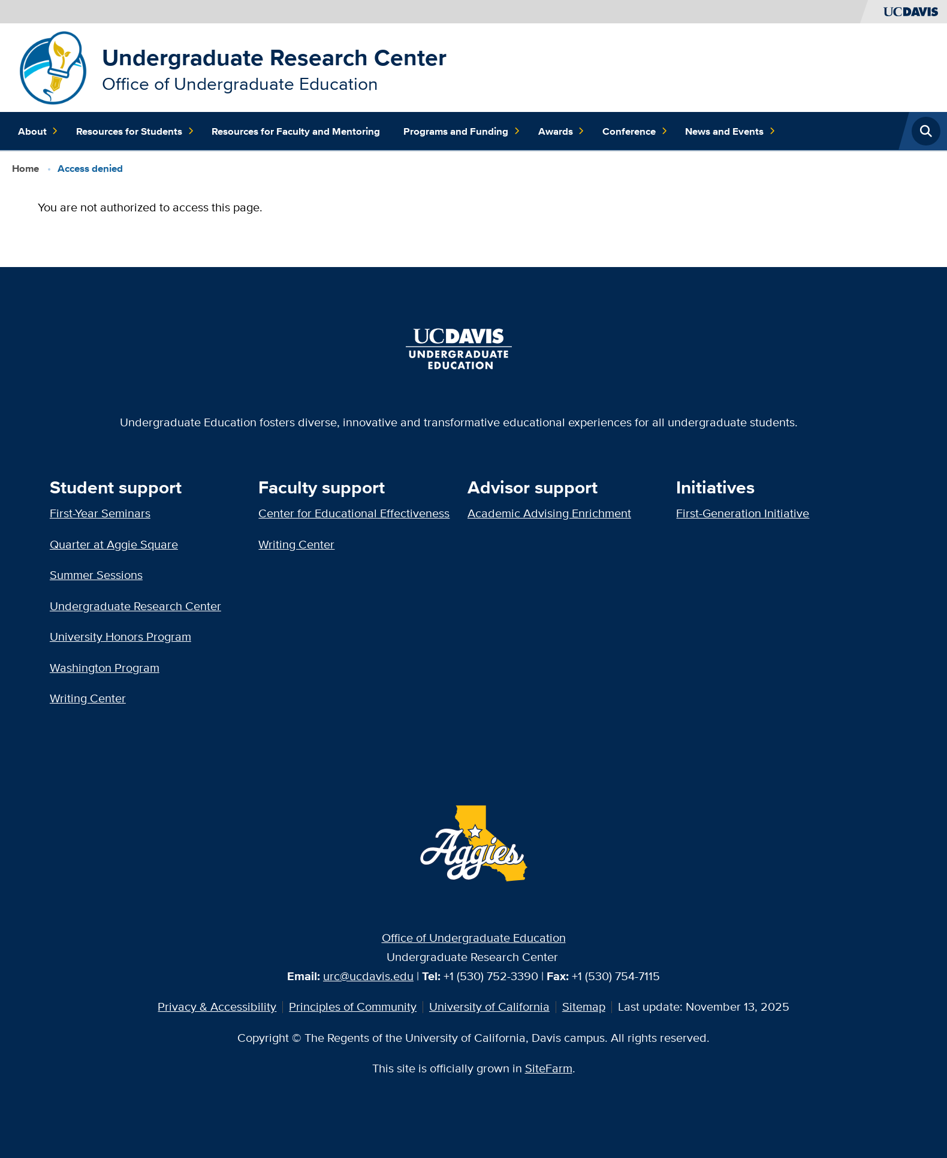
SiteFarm (548, 1068)
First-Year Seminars (100, 513)
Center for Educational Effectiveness (354, 513)
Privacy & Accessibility (217, 1006)
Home (25, 168)
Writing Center (88, 698)
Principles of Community (353, 1006)
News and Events (730, 131)
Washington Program (104, 667)
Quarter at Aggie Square (114, 544)
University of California (489, 1006)
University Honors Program (120, 636)
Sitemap (583, 1006)
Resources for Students (135, 131)
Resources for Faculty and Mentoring (296, 131)
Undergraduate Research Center (274, 57)
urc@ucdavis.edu (368, 976)
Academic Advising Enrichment (549, 513)
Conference (635, 131)
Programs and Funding (461, 131)
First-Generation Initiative (742, 513)
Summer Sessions (96, 574)
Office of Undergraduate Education (474, 937)
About (38, 131)
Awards (561, 131)
